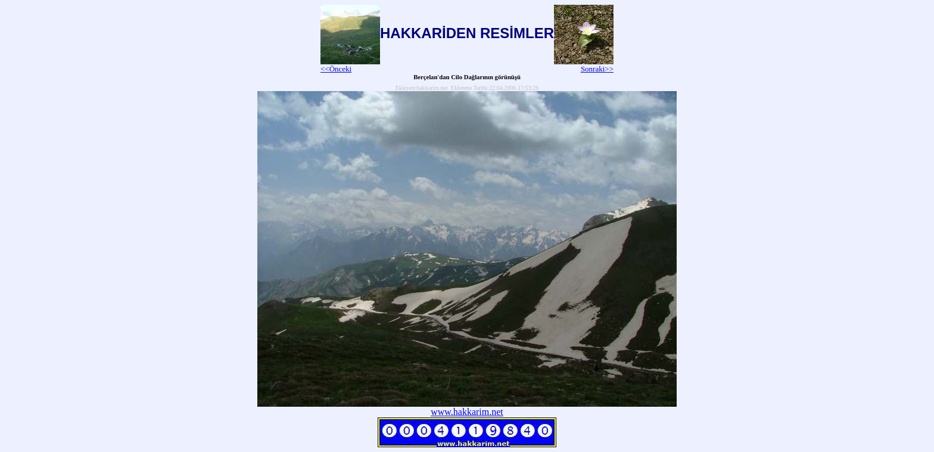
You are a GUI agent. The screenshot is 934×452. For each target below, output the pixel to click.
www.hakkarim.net (467, 412)
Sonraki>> (584, 65)
